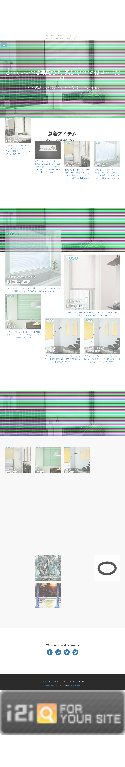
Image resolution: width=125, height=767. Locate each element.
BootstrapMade (73, 685)
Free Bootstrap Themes (54, 685)
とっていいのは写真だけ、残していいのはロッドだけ (62, 75)
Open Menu (4, 44)
